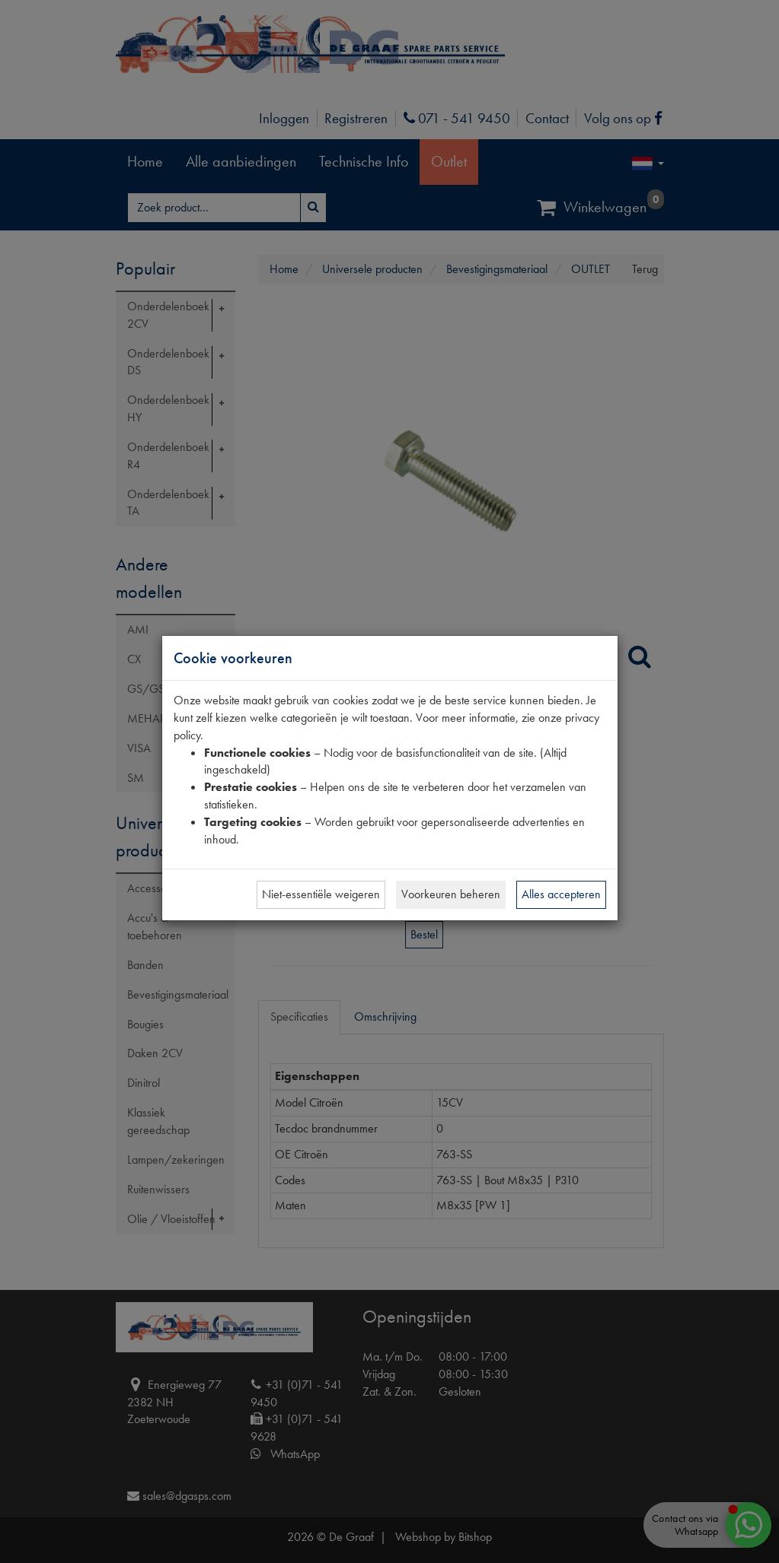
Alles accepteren (561, 894)
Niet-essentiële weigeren (321, 894)
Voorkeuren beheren (450, 894)
